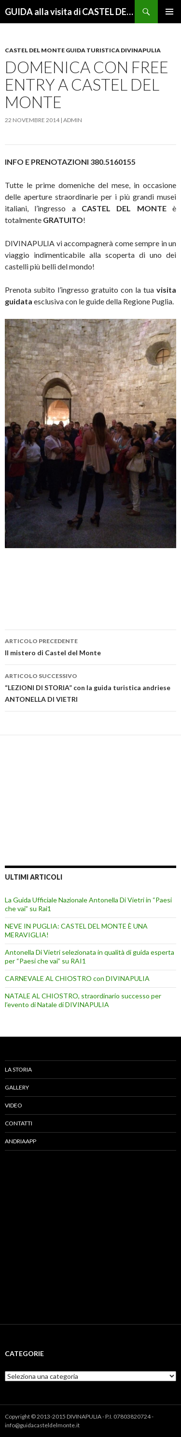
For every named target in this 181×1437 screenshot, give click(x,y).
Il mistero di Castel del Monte (90, 646)
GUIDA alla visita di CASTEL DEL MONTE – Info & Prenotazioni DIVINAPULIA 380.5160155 (70, 11)
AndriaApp (20, 1141)
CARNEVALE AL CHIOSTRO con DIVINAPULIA (77, 978)
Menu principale (169, 11)
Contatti (18, 1123)
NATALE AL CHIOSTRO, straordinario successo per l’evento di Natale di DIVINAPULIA (83, 1000)
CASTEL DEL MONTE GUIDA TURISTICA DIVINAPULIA (83, 50)
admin (72, 120)
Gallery (17, 1087)
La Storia (18, 1069)
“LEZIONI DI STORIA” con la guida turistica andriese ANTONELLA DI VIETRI (90, 686)
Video (13, 1105)
